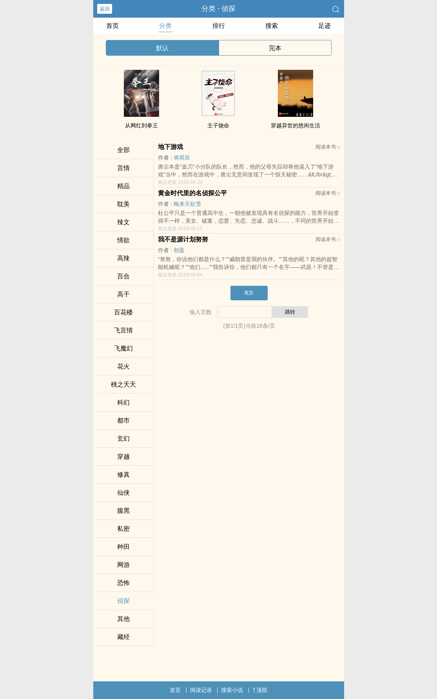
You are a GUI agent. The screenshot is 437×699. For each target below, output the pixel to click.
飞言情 (123, 330)
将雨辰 (182, 157)
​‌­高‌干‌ (123, 294)
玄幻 (123, 438)
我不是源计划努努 (183, 239)
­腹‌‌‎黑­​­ (123, 510)
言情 (123, 168)
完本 (275, 48)
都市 (123, 420)
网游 (123, 564)
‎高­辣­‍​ (123, 258)
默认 (162, 48)
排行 (218, 25)
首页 (112, 25)
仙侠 (123, 492)
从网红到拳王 (141, 125)
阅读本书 (328, 147)
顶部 (259, 690)
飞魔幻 (123, 348)
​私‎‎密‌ (123, 528)
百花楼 (123, 312)
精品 (123, 186)
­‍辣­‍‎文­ (123, 222)
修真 (123, 474)
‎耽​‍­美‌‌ (123, 204)
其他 (123, 618)
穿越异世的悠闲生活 (295, 125)
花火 (123, 366)
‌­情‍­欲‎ (123, 240)
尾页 (249, 293)
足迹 (324, 25)
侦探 (123, 600)
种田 (123, 546)
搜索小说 (232, 690)
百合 (123, 276)
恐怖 (123, 582)
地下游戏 (170, 146)
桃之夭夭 (123, 384)
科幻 (123, 402)
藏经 (123, 637)
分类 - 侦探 (218, 9)
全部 (123, 150)
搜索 (271, 25)
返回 (105, 9)
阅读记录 (201, 690)
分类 (165, 25)
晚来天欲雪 (187, 204)
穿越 (123, 456)
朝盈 (179, 250)
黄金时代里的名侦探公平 (192, 193)
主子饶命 (218, 125)
